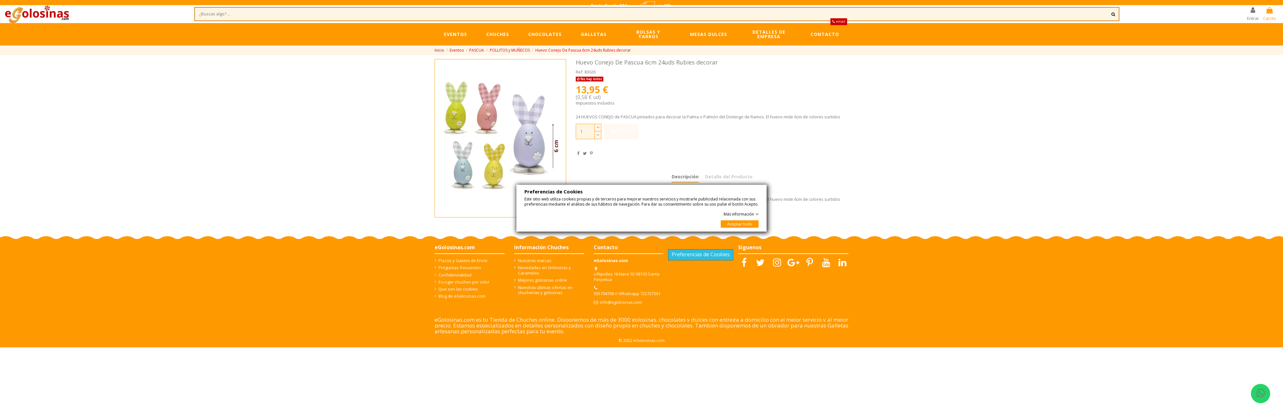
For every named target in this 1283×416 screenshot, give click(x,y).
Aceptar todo (739, 224)
